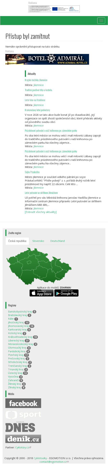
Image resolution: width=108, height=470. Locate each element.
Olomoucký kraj (17, 347)
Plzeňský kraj (15, 355)
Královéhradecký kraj (20, 337)
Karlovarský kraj (17, 329)
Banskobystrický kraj (20, 311)
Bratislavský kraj (17, 315)
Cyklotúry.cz (23, 447)
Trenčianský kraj (17, 365)
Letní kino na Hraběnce (35, 100)
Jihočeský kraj (16, 322)
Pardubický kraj (17, 351)
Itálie (11, 318)
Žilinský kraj (14, 384)
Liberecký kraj (16, 340)
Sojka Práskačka (32, 172)
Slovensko (38, 241)
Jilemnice (38, 85)
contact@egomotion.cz (54, 461)
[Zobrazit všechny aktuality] (41, 212)
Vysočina (13, 376)
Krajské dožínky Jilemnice (36, 80)
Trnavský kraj (15, 369)
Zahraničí (13, 380)
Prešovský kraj (16, 358)
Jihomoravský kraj (18, 326)
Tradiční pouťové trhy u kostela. (38, 90)
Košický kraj (15, 333)
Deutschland (57, 241)
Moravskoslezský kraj (20, 344)
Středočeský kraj (17, 362)
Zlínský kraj (14, 387)
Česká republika (17, 241)
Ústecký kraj (15, 373)
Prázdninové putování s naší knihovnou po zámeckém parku (51, 130)
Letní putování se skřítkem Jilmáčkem (41, 193)
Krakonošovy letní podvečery (37, 110)
